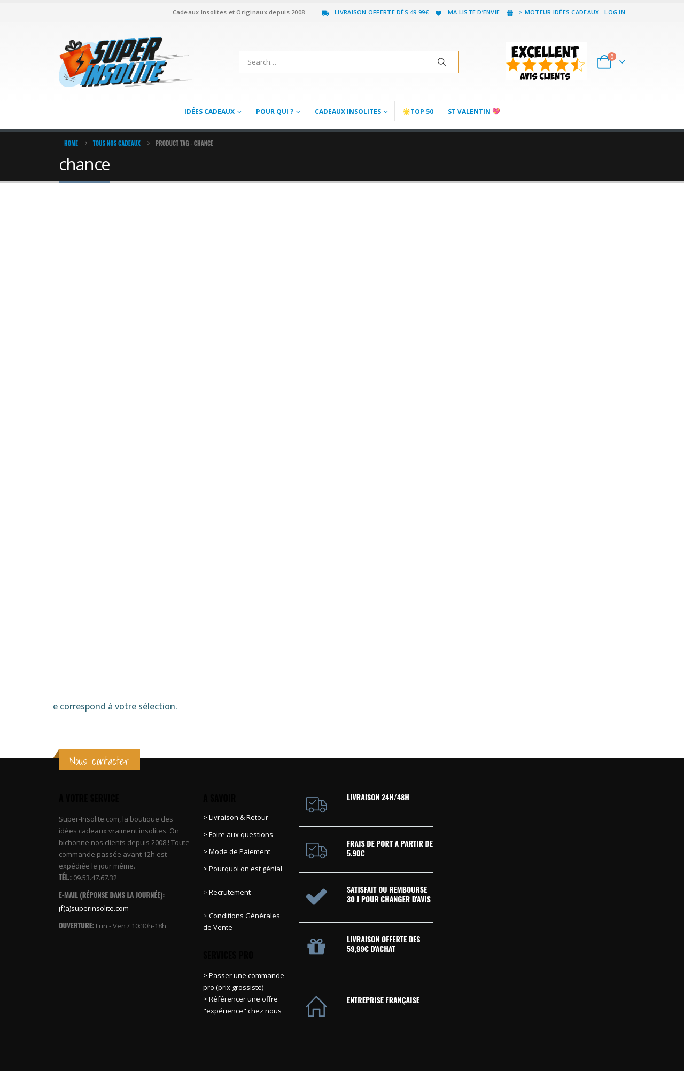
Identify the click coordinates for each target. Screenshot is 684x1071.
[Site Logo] (125, 62)
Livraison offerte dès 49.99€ (375, 12)
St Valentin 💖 (474, 111)
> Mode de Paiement (236, 780)
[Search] (441, 62)
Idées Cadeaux (209, 111)
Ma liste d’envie (467, 12)
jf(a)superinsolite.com (94, 836)
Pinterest (577, 1036)
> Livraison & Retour (235, 746)
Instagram (616, 1036)
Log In (614, 12)
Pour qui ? (274, 111)
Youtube (596, 1036)
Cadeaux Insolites (348, 111)
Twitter (557, 1036)
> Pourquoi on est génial (243, 797)
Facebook (537, 1036)
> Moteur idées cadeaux (552, 12)
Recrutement (230, 820)
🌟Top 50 (417, 111)
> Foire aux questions (238, 763)
